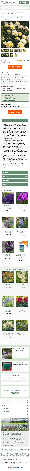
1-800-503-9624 (24, 462)
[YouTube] (16, 393)
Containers (15, 408)
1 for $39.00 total (6, 88)
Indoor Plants (15, 411)
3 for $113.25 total (20, 88)
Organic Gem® (12, 163)
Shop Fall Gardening (15, 400)
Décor (15, 405)
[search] (13, 7)
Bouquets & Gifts (15, 402)
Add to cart (16, 67)
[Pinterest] (14, 393)
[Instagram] (18, 393)
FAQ (15, 414)
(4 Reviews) (23, 60)
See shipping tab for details (9, 100)
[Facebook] (12, 393)
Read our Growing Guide (7, 81)
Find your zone (4, 77)
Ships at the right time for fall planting (11, 106)
